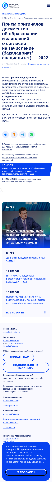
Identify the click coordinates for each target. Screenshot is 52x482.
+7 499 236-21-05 (16, 343)
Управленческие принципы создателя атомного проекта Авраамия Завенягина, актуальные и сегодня (26, 236)
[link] (5, 134)
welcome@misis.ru (11, 414)
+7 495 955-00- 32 (11, 340)
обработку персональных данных (26, 462)
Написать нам (18, 357)
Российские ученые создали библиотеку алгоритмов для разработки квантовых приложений (20, 157)
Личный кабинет (41, 5)
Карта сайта (8, 441)
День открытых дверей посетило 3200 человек (25, 259)
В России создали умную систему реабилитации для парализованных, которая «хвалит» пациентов (24, 147)
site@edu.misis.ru (10, 438)
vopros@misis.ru (10, 406)
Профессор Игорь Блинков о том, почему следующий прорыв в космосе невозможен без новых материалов (25, 300)
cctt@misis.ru (9, 427)
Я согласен (26, 472)
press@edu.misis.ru (11, 332)
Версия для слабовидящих (14, 13)
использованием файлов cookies (24, 455)
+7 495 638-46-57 (10, 422)
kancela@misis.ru (10, 346)
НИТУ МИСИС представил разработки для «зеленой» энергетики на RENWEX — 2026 (25, 279)
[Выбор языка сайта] (35, 5)
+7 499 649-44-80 (10, 400)
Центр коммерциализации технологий (21, 419)
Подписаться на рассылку (26, 367)
